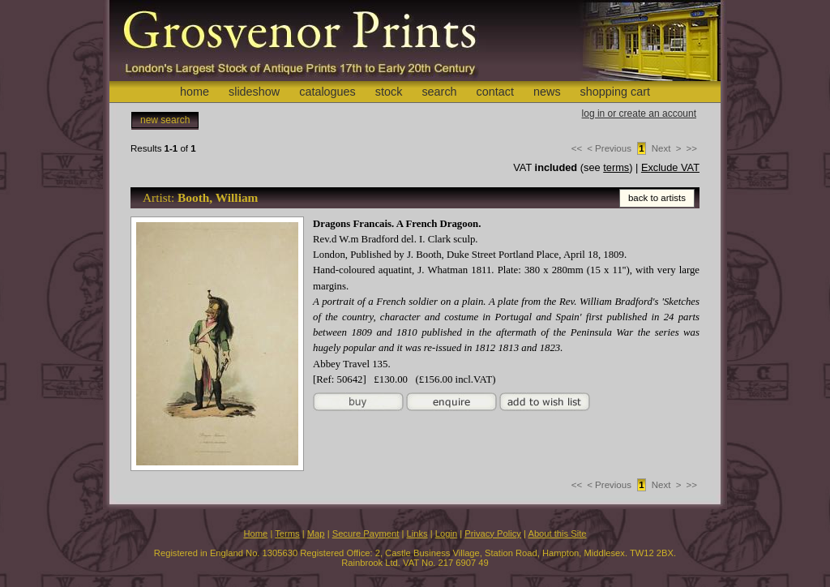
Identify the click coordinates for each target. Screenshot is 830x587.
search (438, 91)
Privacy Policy (492, 533)
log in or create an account (639, 113)
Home (255, 533)
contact (495, 91)
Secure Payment (366, 533)
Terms (287, 533)
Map (316, 533)
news (547, 91)
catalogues (327, 91)
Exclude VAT (670, 167)
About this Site (557, 533)
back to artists (657, 198)
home (194, 91)
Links (417, 533)
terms (616, 167)
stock (389, 91)
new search (165, 120)
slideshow (254, 91)
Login (446, 533)
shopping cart (615, 91)
